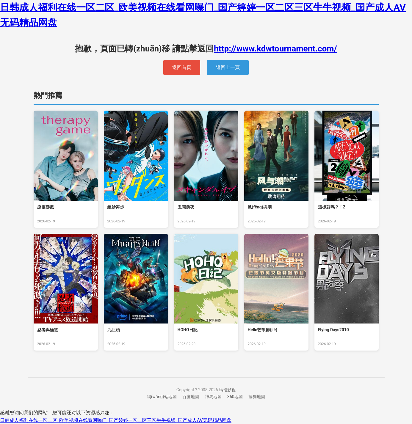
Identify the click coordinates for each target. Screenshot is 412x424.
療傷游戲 (45, 207)
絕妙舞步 (115, 207)
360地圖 (235, 396)
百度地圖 (190, 396)
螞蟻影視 (227, 389)
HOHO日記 (188, 329)
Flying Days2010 (333, 329)
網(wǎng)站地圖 (162, 396)
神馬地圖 (213, 396)
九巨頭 (113, 329)
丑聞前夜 (186, 207)
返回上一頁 (228, 67)
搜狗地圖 (256, 396)
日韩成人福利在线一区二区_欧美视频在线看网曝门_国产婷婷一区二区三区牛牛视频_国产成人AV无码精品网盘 (115, 420)
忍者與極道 (47, 329)
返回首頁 (181, 67)
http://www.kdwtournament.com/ (275, 49)
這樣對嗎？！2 (331, 207)
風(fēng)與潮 (260, 207)
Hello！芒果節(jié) (262, 329)
